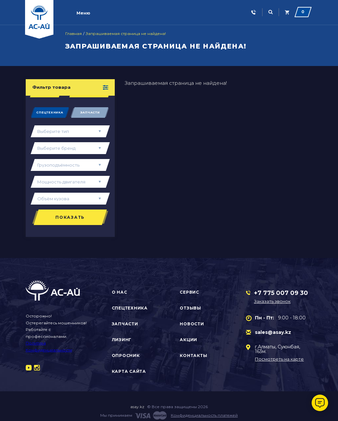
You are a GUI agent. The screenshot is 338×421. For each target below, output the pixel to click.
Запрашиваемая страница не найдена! (126, 34)
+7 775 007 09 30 (281, 293)
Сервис (189, 292)
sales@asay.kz (273, 332)
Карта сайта (129, 371)
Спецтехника (49, 112)
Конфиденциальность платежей (204, 415)
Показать (70, 217)
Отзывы (190, 308)
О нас (119, 292)
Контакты (193, 355)
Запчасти (90, 112)
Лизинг (122, 339)
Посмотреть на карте (279, 359)
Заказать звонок (273, 301)
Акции (188, 339)
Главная (73, 34)
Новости (192, 323)
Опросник (126, 355)
